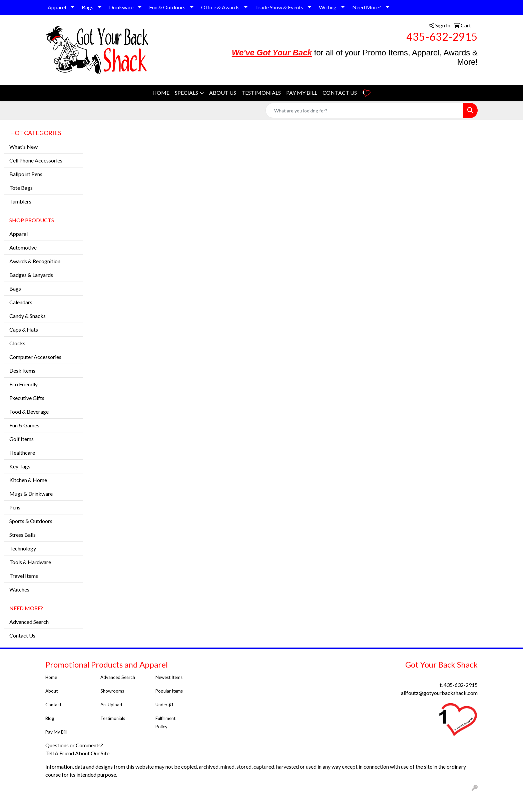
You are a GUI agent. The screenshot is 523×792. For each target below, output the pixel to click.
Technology (22, 548)
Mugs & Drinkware (31, 493)
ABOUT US (222, 92)
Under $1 (165, 704)
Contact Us (22, 635)
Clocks (17, 343)
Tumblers (20, 201)
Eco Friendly (23, 384)
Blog (49, 718)
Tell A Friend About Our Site (77, 753)
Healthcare (22, 452)
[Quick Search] (365, 110)
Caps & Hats (23, 329)
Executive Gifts (26, 398)
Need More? (366, 7)
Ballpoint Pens (25, 174)
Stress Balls (22, 534)
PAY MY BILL (301, 92)
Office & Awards (220, 7)
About (51, 691)
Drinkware (121, 7)
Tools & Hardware (30, 562)
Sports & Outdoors (30, 521)
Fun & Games (24, 425)
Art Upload (111, 704)
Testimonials (113, 718)
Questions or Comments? (74, 745)
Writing (328, 7)
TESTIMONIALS (261, 92)
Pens (14, 507)
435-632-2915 (442, 36)
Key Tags (19, 466)
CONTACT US (340, 92)
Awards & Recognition (34, 261)
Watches (19, 589)
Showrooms (112, 691)
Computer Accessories (35, 357)
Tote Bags (21, 187)
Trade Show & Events (279, 7)
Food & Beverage (29, 411)
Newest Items (168, 677)
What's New (23, 146)
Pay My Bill (56, 732)
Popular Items (169, 691)
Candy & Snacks (27, 316)
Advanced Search (29, 622)
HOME (160, 92)
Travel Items (23, 575)
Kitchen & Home (28, 480)
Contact (53, 704)
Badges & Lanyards (31, 275)
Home (51, 677)
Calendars (20, 302)
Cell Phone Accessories (35, 160)
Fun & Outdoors (167, 7)
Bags (87, 7)
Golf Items (21, 439)
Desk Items (22, 370)
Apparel (57, 7)
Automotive (23, 247)
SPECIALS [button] (186, 92)
